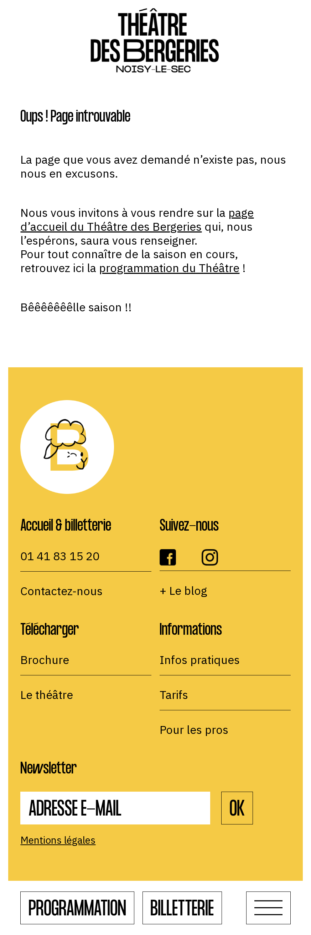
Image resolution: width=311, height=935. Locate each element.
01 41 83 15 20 (59, 555)
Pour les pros (194, 729)
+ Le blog (183, 590)
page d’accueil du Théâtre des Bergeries (137, 219)
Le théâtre (46, 694)
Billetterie (182, 911)
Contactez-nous (61, 590)
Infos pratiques (200, 659)
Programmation (77, 911)
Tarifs (174, 694)
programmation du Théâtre (169, 267)
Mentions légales (57, 840)
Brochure (44, 659)
